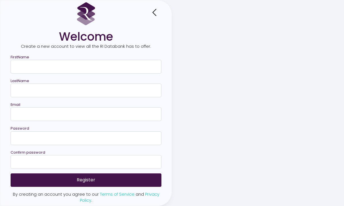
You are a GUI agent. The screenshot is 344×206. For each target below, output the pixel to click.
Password (20, 128)
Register (86, 180)
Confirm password (28, 152)
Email (15, 104)
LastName (20, 80)
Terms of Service (117, 194)
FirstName (20, 57)
